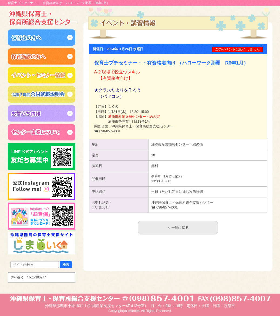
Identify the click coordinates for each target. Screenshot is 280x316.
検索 (65, 265)
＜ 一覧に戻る (177, 228)
